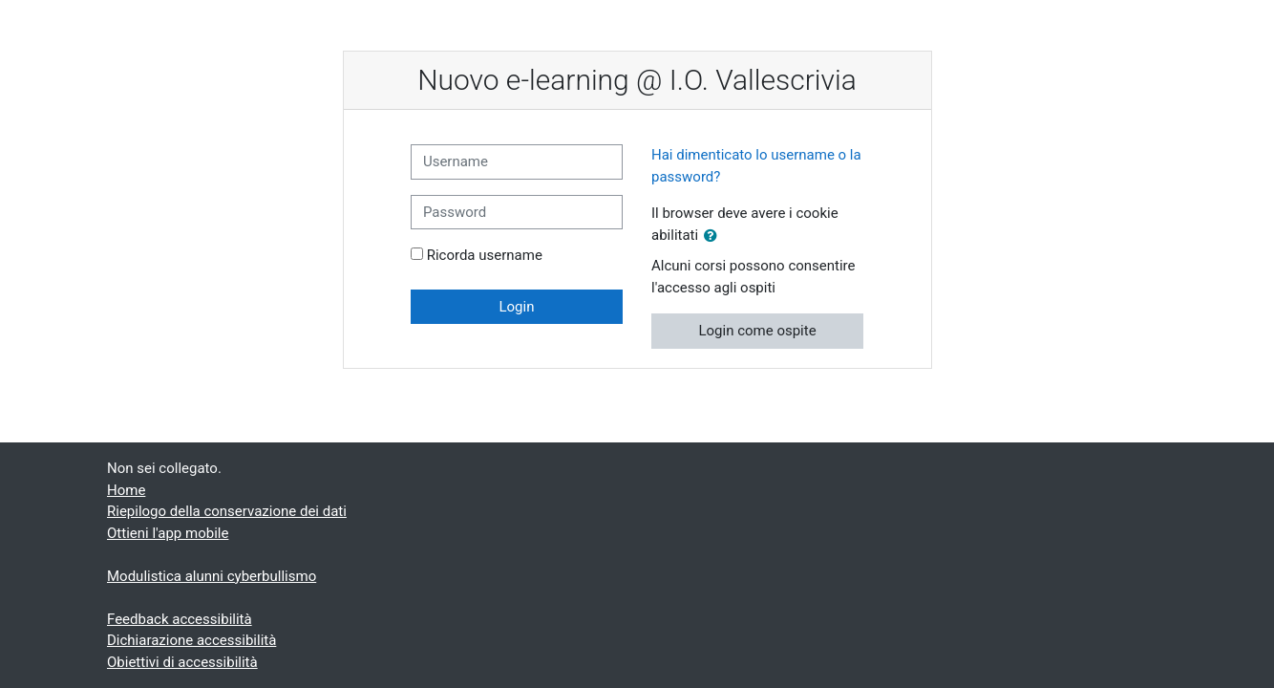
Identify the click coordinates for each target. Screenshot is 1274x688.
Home (126, 490)
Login (516, 306)
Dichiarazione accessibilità (191, 640)
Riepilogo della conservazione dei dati (227, 511)
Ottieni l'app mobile (167, 533)
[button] (714, 236)
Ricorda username (484, 255)
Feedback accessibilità (179, 619)
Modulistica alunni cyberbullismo (211, 576)
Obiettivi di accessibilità (182, 662)
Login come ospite (757, 330)
